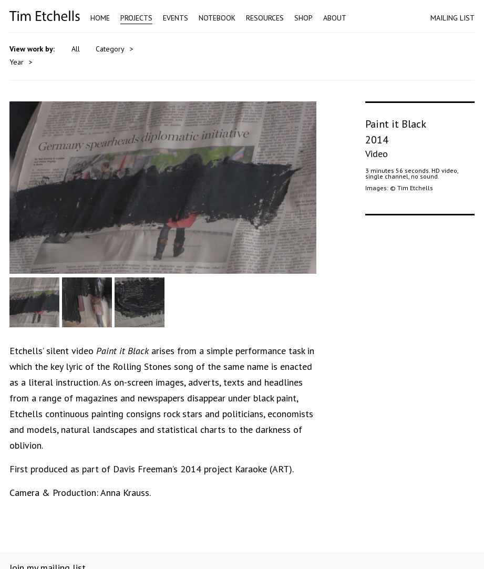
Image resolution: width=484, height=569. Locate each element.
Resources (265, 18)
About (334, 18)
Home (100, 18)
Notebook (217, 18)
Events (175, 18)
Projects (136, 18)
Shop (303, 18)
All (75, 49)
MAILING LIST (452, 18)
